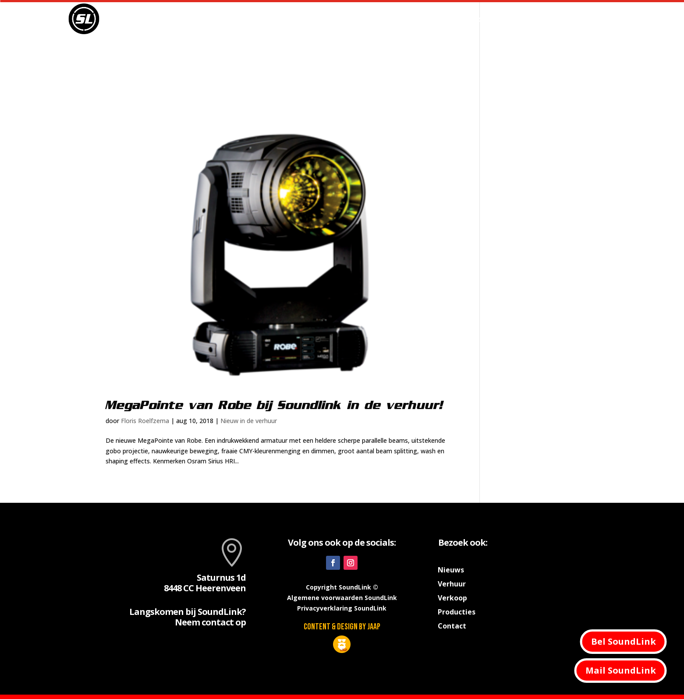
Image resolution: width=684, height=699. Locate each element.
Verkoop (540, 19)
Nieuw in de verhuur (248, 421)
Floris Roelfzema (145, 421)
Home (357, 19)
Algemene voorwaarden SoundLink (342, 597)
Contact (581, 19)
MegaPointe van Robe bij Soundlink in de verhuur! (274, 405)
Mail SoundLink (620, 670)
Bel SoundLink (623, 641)
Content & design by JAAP (342, 626)
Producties (485, 19)
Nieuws (392, 19)
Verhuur (432, 19)
